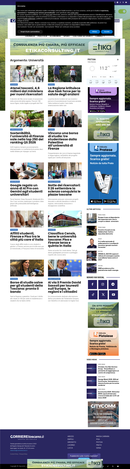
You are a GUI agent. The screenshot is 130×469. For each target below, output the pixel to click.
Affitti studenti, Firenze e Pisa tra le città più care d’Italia (26, 236)
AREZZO (71, 436)
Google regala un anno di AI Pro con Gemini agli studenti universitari (26, 190)
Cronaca (51, 84)
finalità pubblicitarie (29, 18)
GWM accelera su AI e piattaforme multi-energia (108, 269)
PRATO (99, 445)
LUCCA (70, 448)
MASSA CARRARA (102, 436)
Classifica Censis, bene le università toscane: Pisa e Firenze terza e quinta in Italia (62, 239)
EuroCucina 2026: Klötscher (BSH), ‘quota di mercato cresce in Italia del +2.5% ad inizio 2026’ (109, 395)
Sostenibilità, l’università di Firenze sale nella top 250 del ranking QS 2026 (27, 138)
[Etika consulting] (65, 468)
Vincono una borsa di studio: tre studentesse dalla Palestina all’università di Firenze (63, 141)
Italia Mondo (15, 182)
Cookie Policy (14, 454)
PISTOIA (99, 442)
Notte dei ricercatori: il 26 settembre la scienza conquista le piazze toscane (64, 190)
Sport (100, 238)
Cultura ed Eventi (16, 129)
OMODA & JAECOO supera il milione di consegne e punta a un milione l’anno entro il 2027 (108, 257)
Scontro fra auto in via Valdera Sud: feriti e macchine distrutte (106, 232)
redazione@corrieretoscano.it (18, 450)
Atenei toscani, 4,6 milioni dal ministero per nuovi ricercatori (26, 91)
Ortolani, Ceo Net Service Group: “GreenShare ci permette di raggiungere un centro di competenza (108, 370)
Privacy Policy (23, 454)
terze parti (49, 14)
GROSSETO (72, 442)
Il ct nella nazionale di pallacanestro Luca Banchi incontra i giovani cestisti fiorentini (108, 244)
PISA (98, 439)
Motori (100, 251)
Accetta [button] (106, 31)
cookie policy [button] (74, 13)
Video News (101, 364)
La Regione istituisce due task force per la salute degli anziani (64, 91)
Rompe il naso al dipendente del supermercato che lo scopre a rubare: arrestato (109, 219)
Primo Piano (101, 214)
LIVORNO (71, 445)
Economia (14, 84)
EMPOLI (71, 439)
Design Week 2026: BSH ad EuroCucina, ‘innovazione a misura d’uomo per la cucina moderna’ (108, 382)
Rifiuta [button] (94, 31)
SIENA (98, 448)
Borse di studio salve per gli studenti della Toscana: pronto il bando (26, 287)
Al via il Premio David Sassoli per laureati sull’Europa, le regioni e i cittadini (64, 287)
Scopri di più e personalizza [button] (30, 31)
